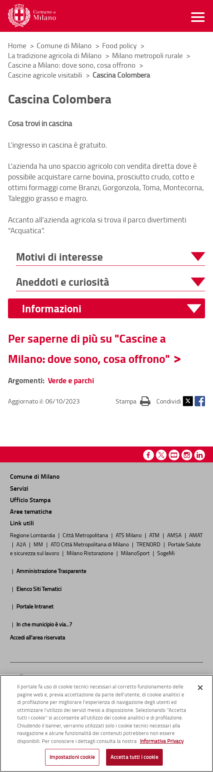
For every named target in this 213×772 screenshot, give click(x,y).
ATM (155, 535)
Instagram (186, 455)
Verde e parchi (71, 380)
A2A (21, 544)
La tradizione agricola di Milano (55, 55)
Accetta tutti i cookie (134, 758)
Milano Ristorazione (90, 553)
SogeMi (166, 553)
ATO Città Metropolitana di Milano (90, 544)
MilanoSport (136, 553)
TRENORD (149, 544)
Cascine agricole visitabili (46, 75)
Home (17, 45)
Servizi (19, 488)
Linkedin (199, 455)
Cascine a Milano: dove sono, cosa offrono (72, 65)
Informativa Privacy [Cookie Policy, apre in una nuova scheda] (161, 742)
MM (39, 544)
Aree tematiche (31, 511)
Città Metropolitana (86, 535)
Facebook (200, 401)
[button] (110, 256)
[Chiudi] (200, 689)
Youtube (174, 455)
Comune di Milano (65, 45)
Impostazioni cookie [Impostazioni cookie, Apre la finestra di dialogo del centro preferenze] (72, 758)
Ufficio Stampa (30, 499)
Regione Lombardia (33, 535)
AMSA (175, 535)
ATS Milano (129, 535)
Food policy (120, 45)
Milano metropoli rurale (148, 55)
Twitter (188, 401)
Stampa (133, 400)
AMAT (196, 535)
